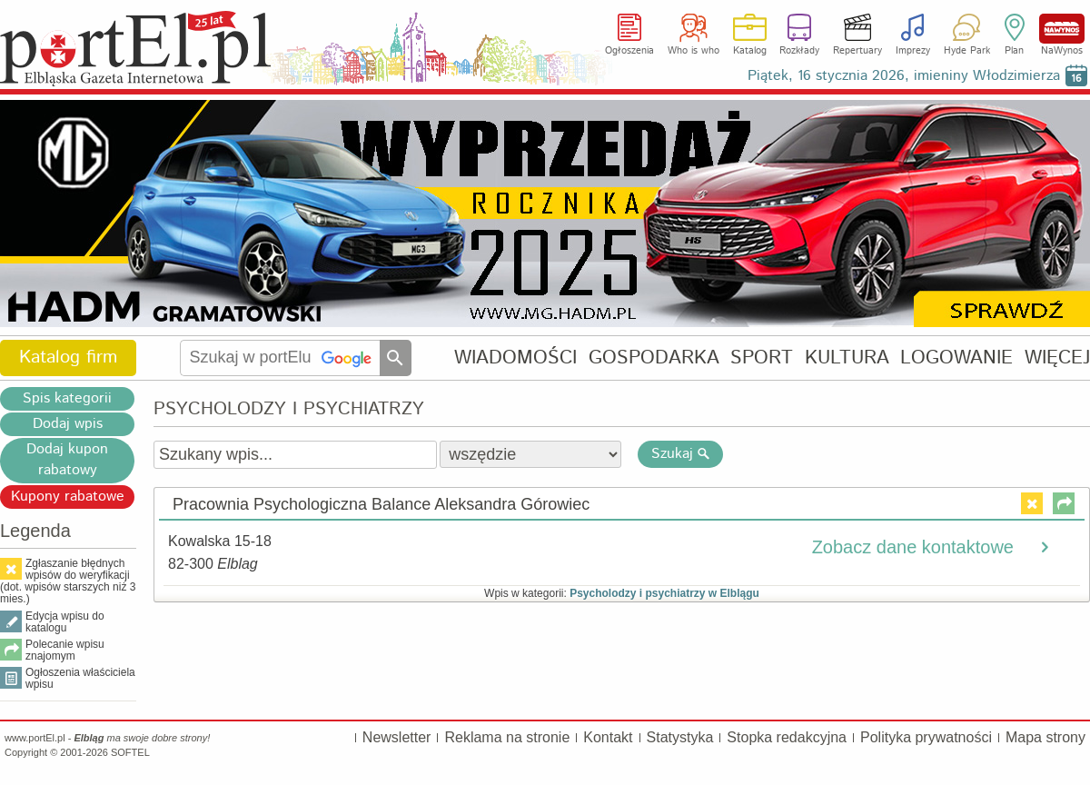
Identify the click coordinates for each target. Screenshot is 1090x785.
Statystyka (680, 737)
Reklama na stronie (507, 737)
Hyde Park (967, 51)
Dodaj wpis (68, 423)
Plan (1014, 51)
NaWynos (1062, 29)
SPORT (761, 357)
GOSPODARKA (654, 357)
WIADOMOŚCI (515, 357)
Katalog (750, 51)
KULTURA (847, 357)
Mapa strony (1045, 737)
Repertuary (857, 51)
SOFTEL (130, 752)
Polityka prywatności (926, 737)
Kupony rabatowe (67, 496)
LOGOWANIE (956, 357)
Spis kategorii (67, 398)
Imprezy (913, 51)
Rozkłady (799, 51)
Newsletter (396, 737)
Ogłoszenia (629, 51)
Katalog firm (68, 357)
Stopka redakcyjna (787, 737)
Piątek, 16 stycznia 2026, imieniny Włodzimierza (904, 75)
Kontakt (607, 737)
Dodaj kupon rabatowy (67, 460)
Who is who (693, 51)
